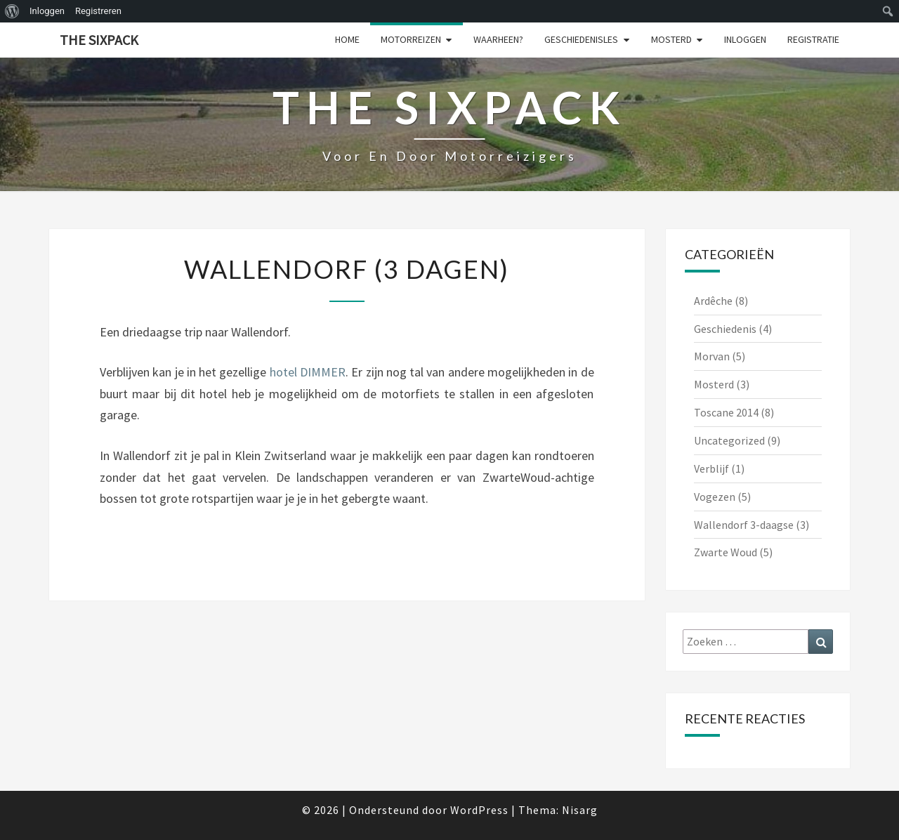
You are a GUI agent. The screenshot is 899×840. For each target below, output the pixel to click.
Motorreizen (411, 39)
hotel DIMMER (308, 372)
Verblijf (711, 468)
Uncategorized (729, 440)
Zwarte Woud (725, 552)
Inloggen (47, 11)
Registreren (98, 11)
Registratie (813, 39)
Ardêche (713, 301)
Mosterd (671, 39)
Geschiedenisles (581, 39)
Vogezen (714, 497)
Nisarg (580, 810)
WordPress (479, 810)
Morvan (712, 356)
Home (347, 39)
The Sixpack (99, 39)
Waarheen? (498, 39)
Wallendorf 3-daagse (744, 525)
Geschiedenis (725, 329)
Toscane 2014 (726, 412)
